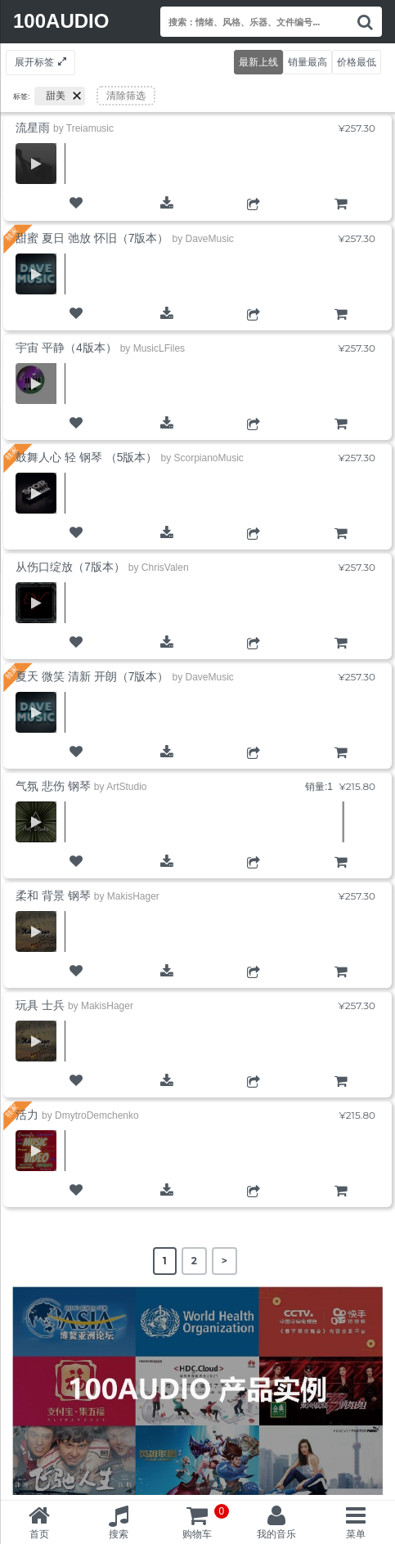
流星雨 (33, 127)
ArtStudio (126, 786)
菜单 (356, 1534)
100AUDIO (61, 21)
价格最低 (356, 62)
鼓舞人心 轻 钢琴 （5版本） (86, 457)
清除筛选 (126, 95)
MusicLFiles (159, 348)
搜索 (118, 1534)
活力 (27, 1114)
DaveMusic (209, 239)
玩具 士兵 (40, 1005)
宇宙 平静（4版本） (66, 347)
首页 (39, 1534)
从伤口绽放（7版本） (70, 566)
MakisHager (133, 896)
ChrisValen (165, 567)
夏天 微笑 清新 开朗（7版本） (92, 676)
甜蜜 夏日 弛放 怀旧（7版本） (92, 238)
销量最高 (307, 62)
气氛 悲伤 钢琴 (53, 785)
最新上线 (258, 62)
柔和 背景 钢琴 (53, 895)
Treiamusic (90, 128)
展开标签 (34, 62)
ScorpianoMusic (208, 458)
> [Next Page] (224, 1260)
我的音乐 (276, 1534)
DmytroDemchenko (97, 1115)
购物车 (340, 217)
